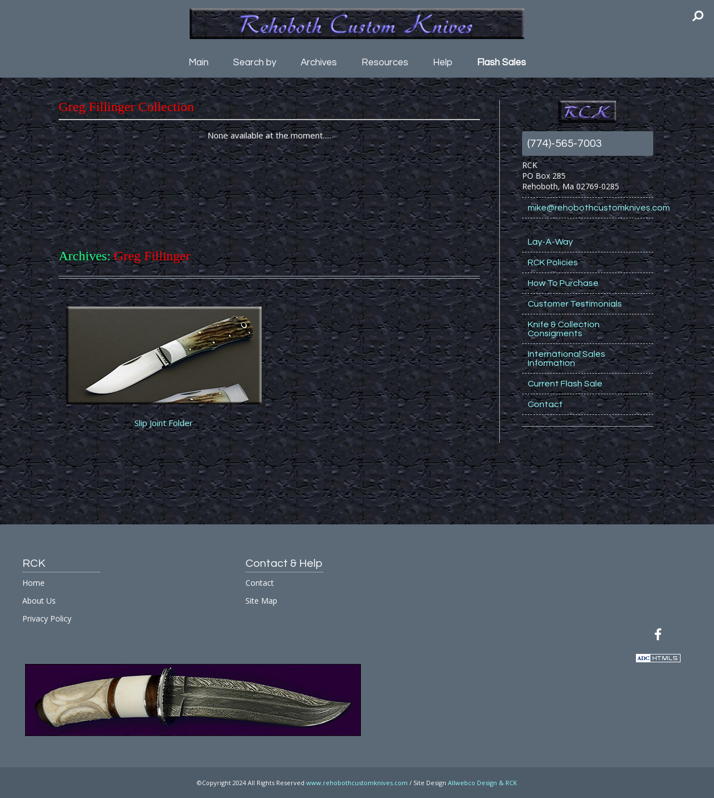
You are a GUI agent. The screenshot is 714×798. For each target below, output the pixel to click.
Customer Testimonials (575, 303)
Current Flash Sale (565, 383)
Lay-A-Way (550, 241)
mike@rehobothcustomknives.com (590, 207)
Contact (545, 404)
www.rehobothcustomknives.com (357, 782)
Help (442, 63)
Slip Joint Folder (163, 422)
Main (199, 63)
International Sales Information (566, 358)
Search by (254, 63)
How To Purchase (563, 283)
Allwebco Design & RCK (482, 782)
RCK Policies (553, 262)
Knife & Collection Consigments (564, 329)
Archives (319, 63)
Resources (384, 63)
